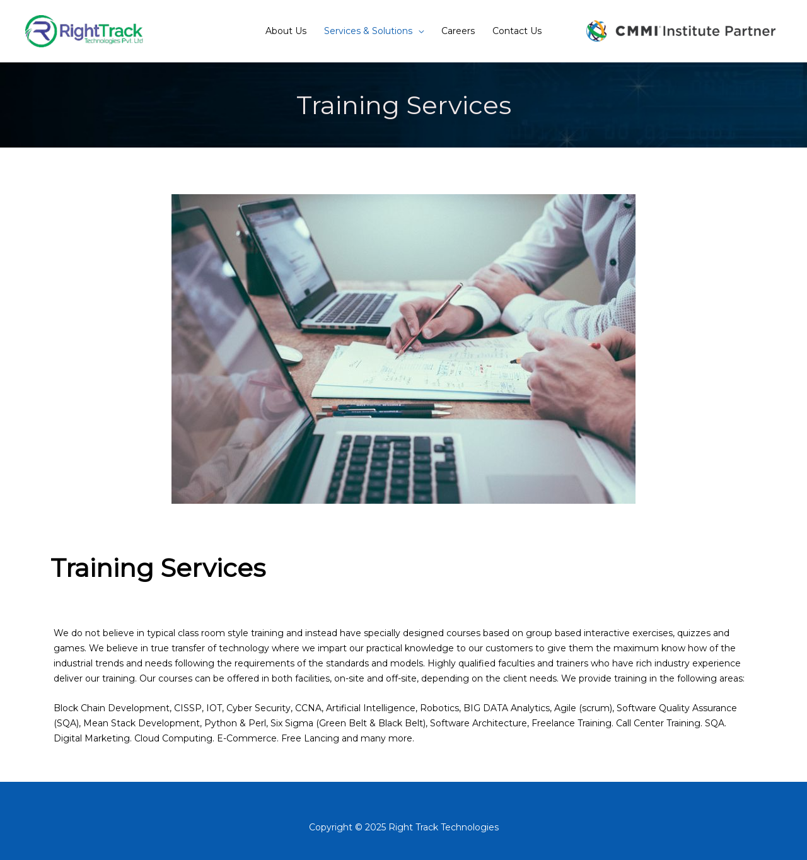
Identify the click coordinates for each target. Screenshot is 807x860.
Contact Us (517, 31)
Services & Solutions (368, 31)
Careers (458, 31)
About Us (285, 31)
